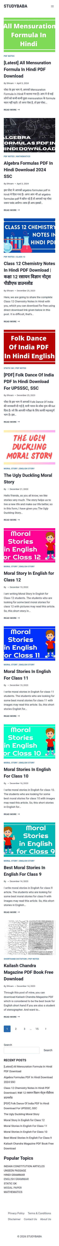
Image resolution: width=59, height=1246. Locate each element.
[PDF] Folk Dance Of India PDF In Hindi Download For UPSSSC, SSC (29, 381)
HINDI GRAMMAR (14, 1174)
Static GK (9, 368)
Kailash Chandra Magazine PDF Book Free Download (28, 972)
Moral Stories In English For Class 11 (25, 1126)
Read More (12, 109)
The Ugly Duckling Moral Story (21, 1114)
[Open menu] (52, 6)
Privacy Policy (16, 1213)
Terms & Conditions (39, 1213)
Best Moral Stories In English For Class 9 (28, 1137)
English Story (26, 468)
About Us (45, 1219)
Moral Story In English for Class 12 (24, 1120)
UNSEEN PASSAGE (15, 1170)
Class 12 (20, 257)
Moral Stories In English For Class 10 (25, 1131)
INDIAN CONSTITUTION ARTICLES (24, 1166)
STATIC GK (10, 1183)
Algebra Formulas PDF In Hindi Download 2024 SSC (28, 170)
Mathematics (23, 156)
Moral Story (11, 468)
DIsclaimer (14, 1219)
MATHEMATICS (13, 1192)
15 (36, 1028)
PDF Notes (9, 56)
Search (8, 1044)
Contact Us (30, 1219)
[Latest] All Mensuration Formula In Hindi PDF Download (27, 69)
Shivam (10, 83)
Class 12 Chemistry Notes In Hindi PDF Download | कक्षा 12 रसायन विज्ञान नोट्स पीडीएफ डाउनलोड (29, 1092)
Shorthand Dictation (15, 959)
